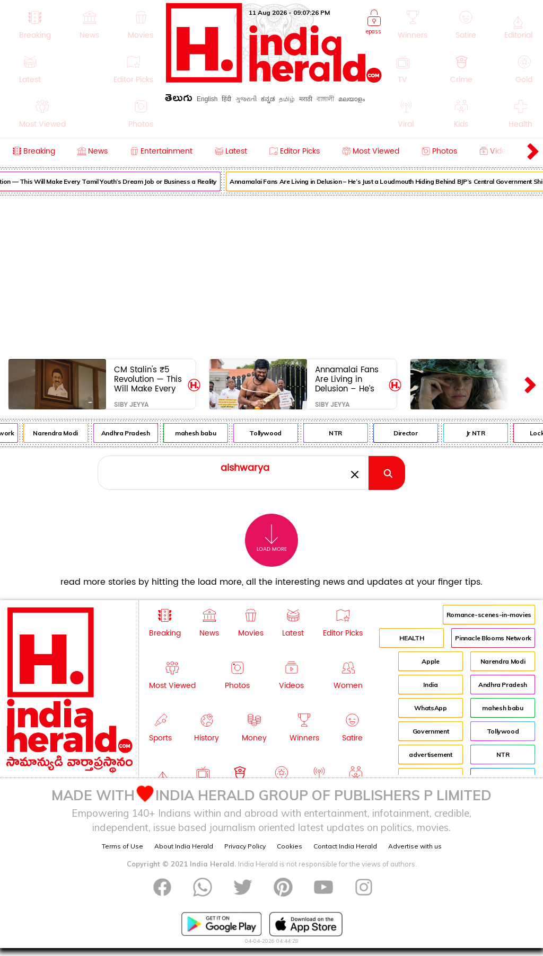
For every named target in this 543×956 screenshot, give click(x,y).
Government (431, 731)
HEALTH (411, 638)
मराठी (305, 99)
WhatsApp (430, 708)
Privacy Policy (245, 846)
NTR (346, 433)
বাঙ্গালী (325, 99)
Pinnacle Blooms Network (493, 638)
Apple (430, 661)
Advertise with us (415, 846)
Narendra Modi (65, 433)
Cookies (289, 846)
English (207, 99)
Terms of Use (122, 846)
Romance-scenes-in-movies (488, 615)
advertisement (430, 754)
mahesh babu (206, 433)
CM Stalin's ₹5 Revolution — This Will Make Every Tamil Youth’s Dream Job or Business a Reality (149, 379)
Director (416, 433)
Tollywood (276, 433)
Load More (272, 538)
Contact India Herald (345, 846)
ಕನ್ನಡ (268, 99)
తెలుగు (178, 100)
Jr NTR (485, 433)
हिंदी (226, 99)
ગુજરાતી (246, 99)
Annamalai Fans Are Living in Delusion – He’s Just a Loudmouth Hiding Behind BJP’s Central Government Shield (349, 379)
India (430, 685)
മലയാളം (351, 99)
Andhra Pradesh (135, 433)
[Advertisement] (271, 275)
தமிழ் (287, 99)
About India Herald (183, 846)
